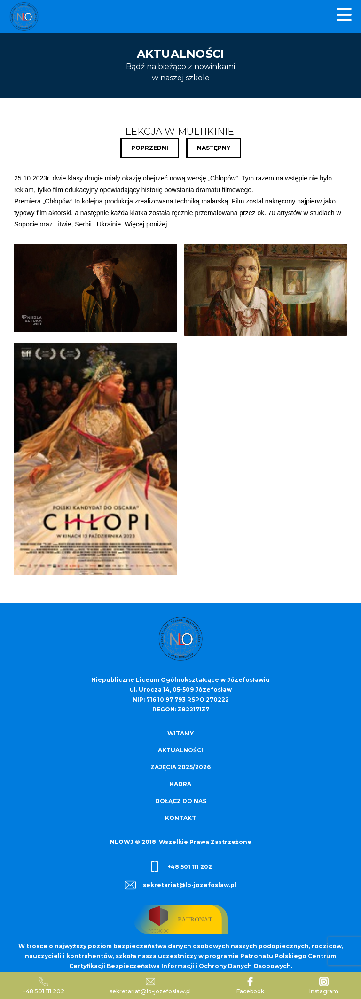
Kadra (180, 784)
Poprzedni (149, 147)
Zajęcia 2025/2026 (180, 767)
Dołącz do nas (180, 800)
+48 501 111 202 (180, 866)
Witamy (180, 733)
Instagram (323, 986)
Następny (213, 147)
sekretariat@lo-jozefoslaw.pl (180, 884)
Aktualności (180, 750)
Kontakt (180, 817)
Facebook (250, 986)
